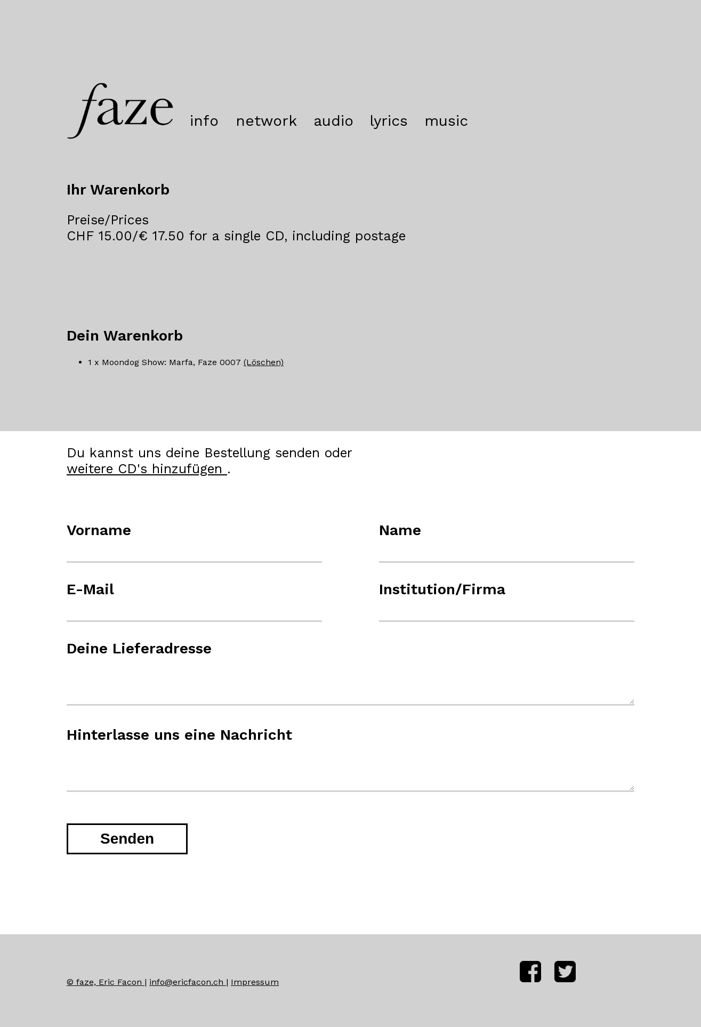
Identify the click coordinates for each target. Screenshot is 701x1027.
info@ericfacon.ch (187, 982)
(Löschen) (264, 362)
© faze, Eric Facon (105, 982)
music (446, 121)
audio (333, 121)
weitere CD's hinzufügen (147, 468)
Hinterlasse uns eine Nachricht (179, 734)
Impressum (255, 982)
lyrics (389, 121)
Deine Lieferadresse (139, 648)
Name (400, 530)
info (204, 121)
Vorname (99, 530)
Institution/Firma (442, 589)
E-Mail (90, 589)
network (266, 121)
